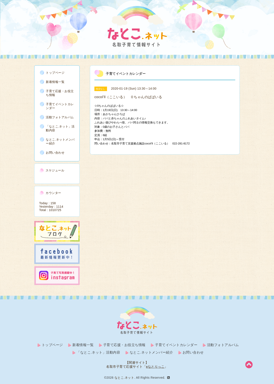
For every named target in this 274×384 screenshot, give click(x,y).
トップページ (55, 72)
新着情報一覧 (55, 82)
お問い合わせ (55, 152)
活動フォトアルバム (60, 117)
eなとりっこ (155, 366)
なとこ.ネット (124, 377)
